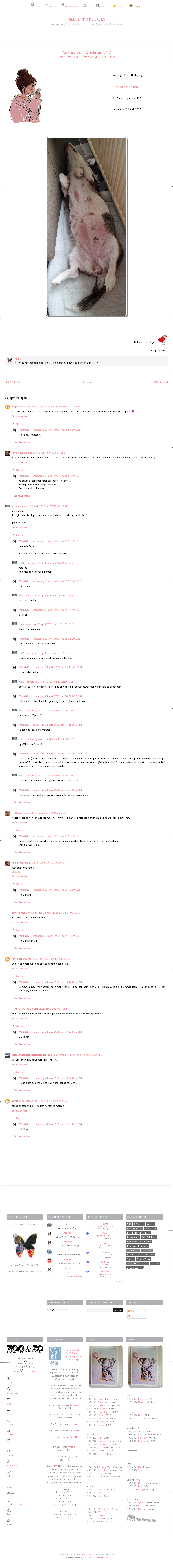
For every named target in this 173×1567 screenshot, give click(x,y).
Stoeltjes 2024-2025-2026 (140, 1254)
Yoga (100, 1402)
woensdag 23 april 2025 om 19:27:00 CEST (50, 653)
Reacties (20, 423)
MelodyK (24, 429)
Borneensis (74, 1404)
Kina (140, 1486)
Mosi (140, 1483)
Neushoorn (12, 1464)
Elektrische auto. (104, 1245)
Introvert (105, 1264)
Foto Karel (145, 1232)
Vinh (100, 1512)
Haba (14, 813)
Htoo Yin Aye (144, 1434)
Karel (14, 506)
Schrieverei (143, 1245)
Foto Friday (132, 1232)
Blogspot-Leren (134, 1228)
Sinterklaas (147, 1250)
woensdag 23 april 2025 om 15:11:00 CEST (50, 624)
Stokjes (130, 1259)
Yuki (100, 1437)
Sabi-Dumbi (104, 1411)
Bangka (141, 1489)
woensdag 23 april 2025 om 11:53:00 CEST (50, 595)
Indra (100, 1492)
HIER (55, 1466)
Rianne (105, 1223)
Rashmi (102, 1440)
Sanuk (141, 1470)
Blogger (110, 1554)
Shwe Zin (142, 1437)
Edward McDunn (20, 912)
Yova (14, 452)
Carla (101, 1415)
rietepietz (16, 958)
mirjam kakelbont (21, 406)
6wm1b (150, 1223)
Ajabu (140, 1502)
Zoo (87, 6)
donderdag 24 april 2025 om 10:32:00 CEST (57, 696)
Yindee (141, 1431)
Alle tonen (119, 1281)
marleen (68, 1259)
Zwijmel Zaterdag (135, 1267)
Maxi (140, 1466)
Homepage (87, 381)
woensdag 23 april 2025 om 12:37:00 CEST (43, 862)
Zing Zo (144, 1263)
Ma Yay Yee (103, 1508)
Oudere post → (162, 381)
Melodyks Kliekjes (86, 19)
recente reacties (78, 1277)
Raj (99, 1495)
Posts (132, 1310)
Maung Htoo (104, 1444)
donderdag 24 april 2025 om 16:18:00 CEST (44, 1101)
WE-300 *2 (133, 1263)
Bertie (14, 1101)
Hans (14, 1008)
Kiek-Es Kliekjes (149, 1237)
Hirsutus (75, 1414)
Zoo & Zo (155, 1263)
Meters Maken (134, 1241)
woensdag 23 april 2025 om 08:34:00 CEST (42, 813)
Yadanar (142, 1418)
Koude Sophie (105, 1273)
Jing (100, 1473)
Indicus (75, 1424)
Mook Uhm (143, 1508)
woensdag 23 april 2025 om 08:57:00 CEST (57, 429)
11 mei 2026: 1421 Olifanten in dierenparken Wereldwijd (73, 1354)
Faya (140, 1415)
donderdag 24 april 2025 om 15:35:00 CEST (50, 775)
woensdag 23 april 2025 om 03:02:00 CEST (56, 406)
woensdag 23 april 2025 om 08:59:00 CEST (57, 836)
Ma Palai (102, 1470)
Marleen (105, 1271)
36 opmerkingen (108, 57)
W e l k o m (32, 1223)
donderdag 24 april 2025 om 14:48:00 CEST (57, 724)
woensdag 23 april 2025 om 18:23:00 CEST (57, 638)
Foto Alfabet (150, 1228)
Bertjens (105, 1261)
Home (35, 5)
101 (129, 1223)
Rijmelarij (131, 1245)
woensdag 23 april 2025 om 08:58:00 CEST (57, 475)
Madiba (101, 1515)
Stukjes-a (135, 6)
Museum (147, 1241)
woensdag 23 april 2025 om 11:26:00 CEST (57, 581)
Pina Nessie (143, 1440)
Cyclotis (71, 1456)
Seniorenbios (133, 1250)
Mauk (101, 1489)
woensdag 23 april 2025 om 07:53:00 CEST (42, 506)
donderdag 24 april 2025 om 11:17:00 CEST (50, 710)
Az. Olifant (75, 1437)
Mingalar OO (104, 1466)
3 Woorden (139, 1223)
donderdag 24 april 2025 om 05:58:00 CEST (79, 1055)
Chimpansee (28, 1371)
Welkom (51, 5)
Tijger (29, 1367)
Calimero (102, 1408)
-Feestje (119, 6)
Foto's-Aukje (90, 57)
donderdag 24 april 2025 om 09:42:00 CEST (57, 982)
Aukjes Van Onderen (127, 86)
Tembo (101, 1418)
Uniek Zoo (101, 6)
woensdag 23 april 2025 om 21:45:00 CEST (42, 1008)
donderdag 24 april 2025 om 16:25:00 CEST (57, 1124)
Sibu (100, 1453)
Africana (71, 1446)
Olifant (10, 1495)
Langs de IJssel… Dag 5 (104, 1226)
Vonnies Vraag (143, 1259)
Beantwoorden (19, 416)
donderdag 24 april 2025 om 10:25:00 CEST (50, 681)
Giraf (29, 1362)
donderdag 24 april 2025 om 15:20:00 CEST (57, 753)
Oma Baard (104, 1252)
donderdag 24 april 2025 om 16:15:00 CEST (57, 790)
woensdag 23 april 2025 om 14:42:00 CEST (57, 610)
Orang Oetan (15, 1503)
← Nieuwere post (12, 381)
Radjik (101, 1518)
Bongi (141, 1398)
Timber (101, 1447)
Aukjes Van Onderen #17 (86, 52)
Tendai (101, 1450)
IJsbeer (10, 1433)
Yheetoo (102, 1405)
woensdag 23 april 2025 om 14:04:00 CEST (55, 912)
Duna (140, 1505)
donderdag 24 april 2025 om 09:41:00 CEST (57, 667)
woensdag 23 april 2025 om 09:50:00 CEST (50, 563)
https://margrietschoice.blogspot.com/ (32, 1055)
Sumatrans (75, 1430)
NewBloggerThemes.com (95, 1557)
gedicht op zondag (105, 1235)
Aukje (14, 862)
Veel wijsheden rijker (105, 1254)
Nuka (100, 1521)
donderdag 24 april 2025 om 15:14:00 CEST (50, 739)
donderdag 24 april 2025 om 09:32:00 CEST (57, 1032)
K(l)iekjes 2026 (70, 5)
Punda (101, 1424)
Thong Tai (103, 1421)
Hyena (10, 1423)
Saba (100, 1398)
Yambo (101, 1476)
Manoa (141, 1402)
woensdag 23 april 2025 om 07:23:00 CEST (42, 452)
